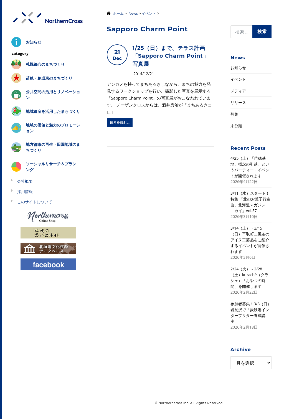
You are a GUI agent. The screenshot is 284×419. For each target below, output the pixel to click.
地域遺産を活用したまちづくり (53, 111)
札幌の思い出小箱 (48, 232)
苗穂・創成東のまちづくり (49, 78)
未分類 (236, 125)
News (133, 13)
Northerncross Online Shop (48, 216)
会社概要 (25, 181)
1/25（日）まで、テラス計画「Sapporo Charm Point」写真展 (171, 56)
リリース (238, 102)
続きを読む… (120, 122)
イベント (149, 13)
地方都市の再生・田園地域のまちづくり (53, 147)
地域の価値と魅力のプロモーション (53, 127)
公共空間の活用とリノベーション (53, 94)
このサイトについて (34, 201)
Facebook (48, 263)
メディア (238, 90)
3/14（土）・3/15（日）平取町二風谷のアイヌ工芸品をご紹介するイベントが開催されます (249, 239)
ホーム (118, 13)
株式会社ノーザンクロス (48, 17)
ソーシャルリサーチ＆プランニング (53, 166)
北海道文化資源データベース (48, 248)
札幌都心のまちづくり (45, 64)
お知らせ (33, 42)
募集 (234, 114)
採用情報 (25, 191)
